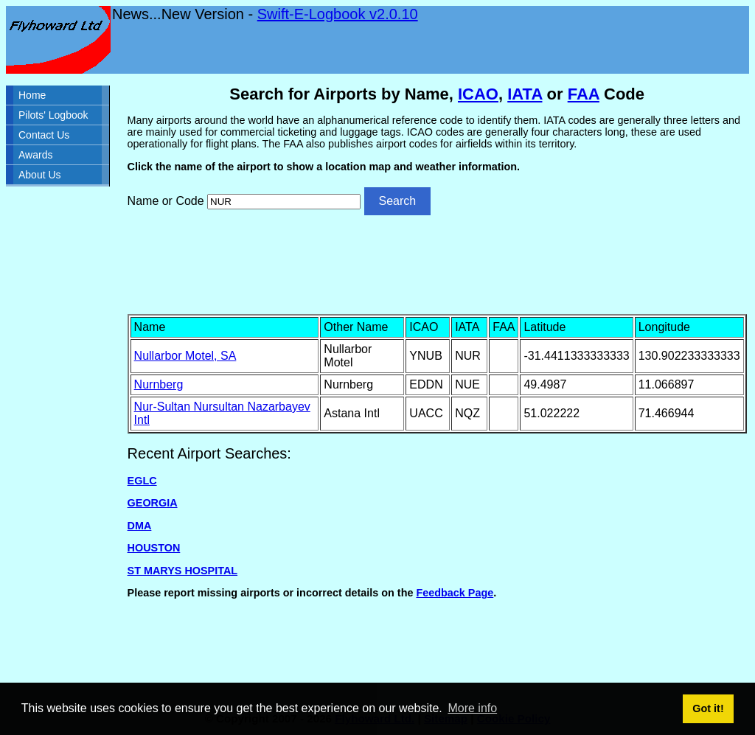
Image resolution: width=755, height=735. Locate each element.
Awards (35, 155)
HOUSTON (154, 548)
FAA (583, 94)
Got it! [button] (707, 708)
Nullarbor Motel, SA (185, 355)
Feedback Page (454, 593)
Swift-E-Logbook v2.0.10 (337, 14)
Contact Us (43, 135)
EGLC (142, 481)
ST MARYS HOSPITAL (183, 570)
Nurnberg (159, 384)
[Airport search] (284, 201)
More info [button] (472, 708)
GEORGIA (153, 503)
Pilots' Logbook (53, 115)
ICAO (478, 94)
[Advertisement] (437, 263)
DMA (140, 526)
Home (32, 95)
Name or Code (166, 201)
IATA (524, 94)
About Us (39, 175)
